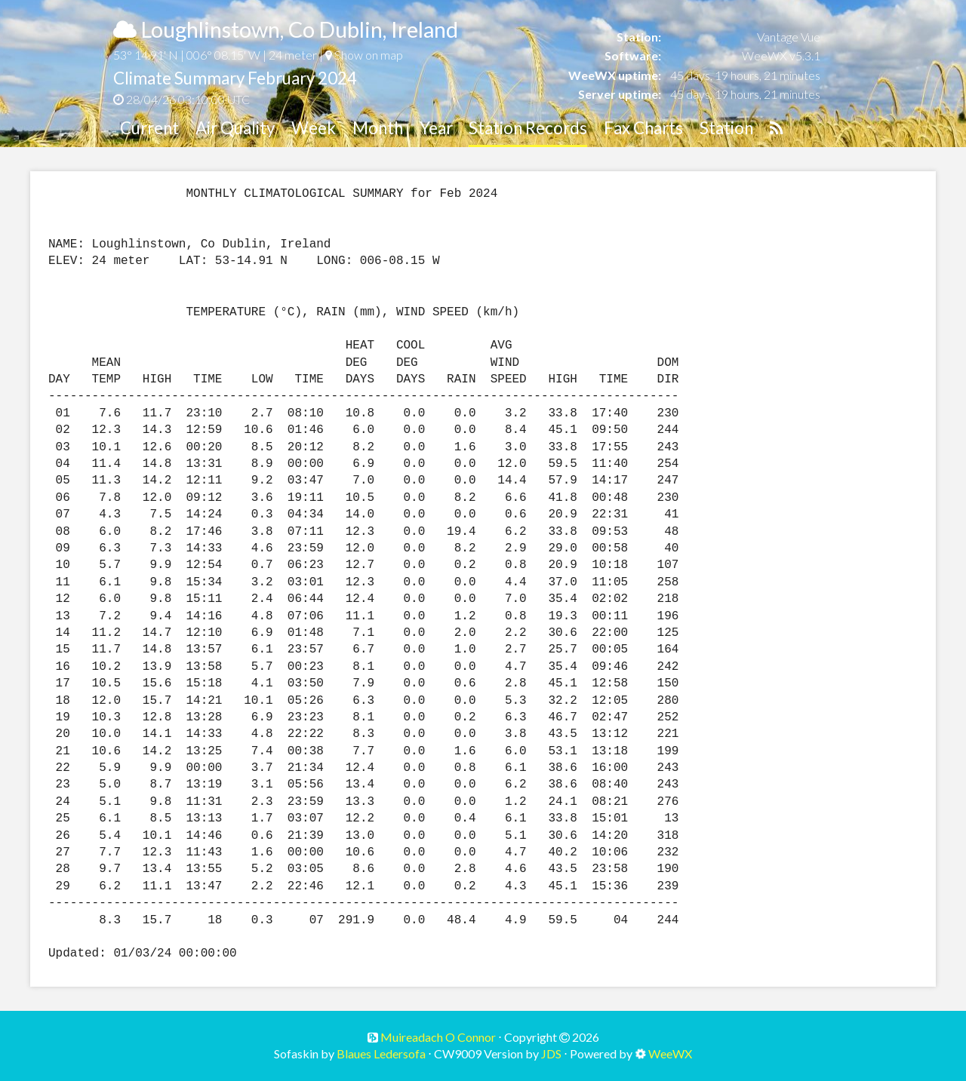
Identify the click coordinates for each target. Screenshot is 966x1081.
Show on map (364, 55)
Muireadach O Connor (437, 1037)
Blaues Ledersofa (381, 1053)
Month (377, 128)
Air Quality (235, 128)
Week (313, 128)
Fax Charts (643, 128)
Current (149, 128)
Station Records (528, 128)
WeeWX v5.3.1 (781, 55)
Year (436, 128)
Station (726, 128)
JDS (551, 1053)
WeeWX (670, 1053)
